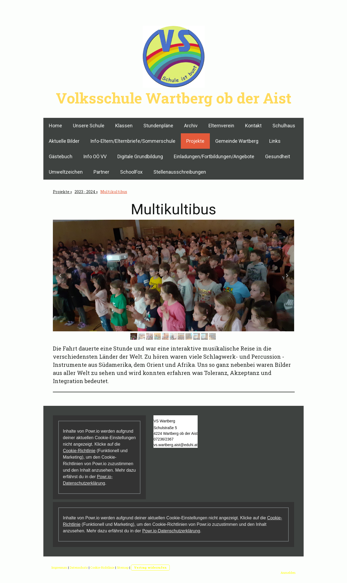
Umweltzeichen (66, 172)
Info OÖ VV (95, 156)
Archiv (191, 125)
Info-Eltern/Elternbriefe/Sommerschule (132, 141)
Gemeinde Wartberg (236, 141)
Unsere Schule (88, 125)
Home (55, 125)
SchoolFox (131, 172)
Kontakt (253, 125)
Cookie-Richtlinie (79, 450)
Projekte (195, 141)
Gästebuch (60, 156)
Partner (101, 172)
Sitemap (122, 567)
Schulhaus (283, 125)
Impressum (59, 567)
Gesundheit (277, 156)
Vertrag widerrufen (150, 567)
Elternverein (221, 125)
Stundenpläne (158, 125)
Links (275, 141)
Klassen (124, 125)
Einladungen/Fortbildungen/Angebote (214, 156)
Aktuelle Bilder (64, 141)
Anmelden (288, 573)
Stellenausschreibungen (179, 172)
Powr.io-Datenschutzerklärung (171, 531)
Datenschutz (79, 567)
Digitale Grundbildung (140, 156)
